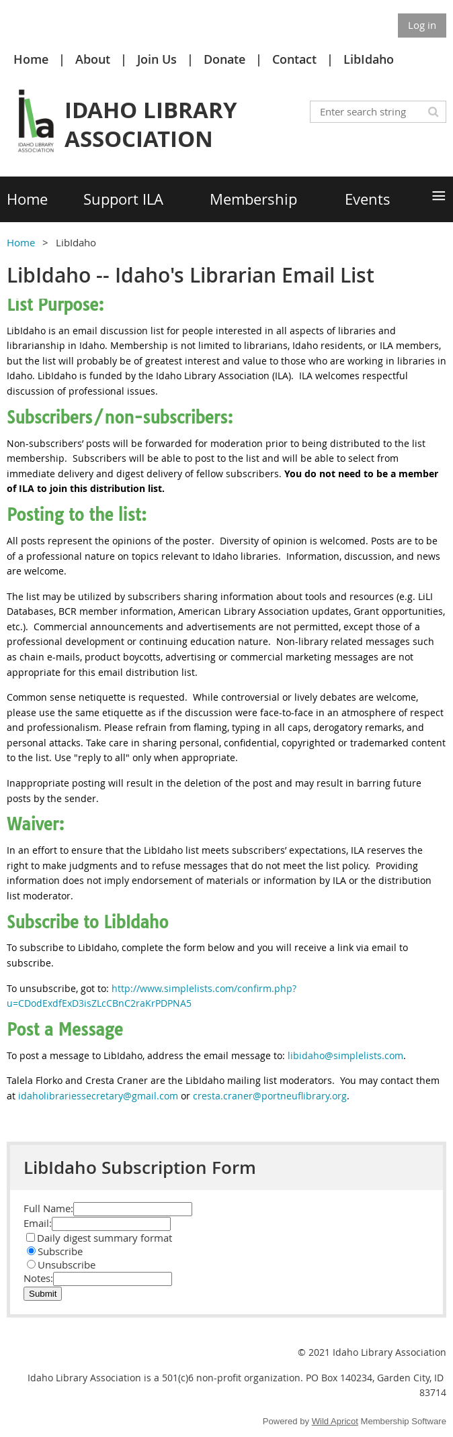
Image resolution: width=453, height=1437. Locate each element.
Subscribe (55, 1251)
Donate (224, 59)
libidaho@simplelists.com (345, 1055)
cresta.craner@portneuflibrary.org (270, 1095)
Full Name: (48, 1208)
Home (30, 59)
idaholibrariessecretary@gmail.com (98, 1095)
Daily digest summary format (99, 1237)
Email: (38, 1223)
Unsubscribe (61, 1264)
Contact (294, 59)
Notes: (38, 1278)
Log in (422, 25)
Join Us (157, 59)
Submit (42, 1294)
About (92, 59)
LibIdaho (368, 59)
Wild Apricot (335, 1421)
